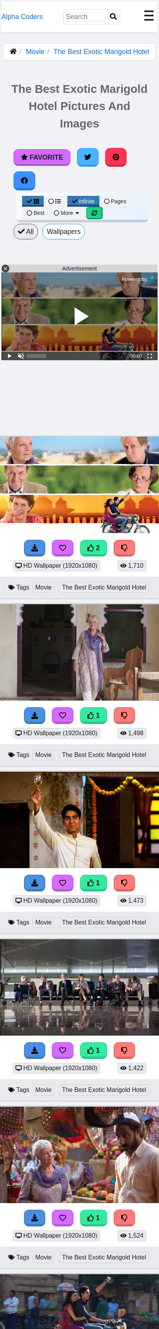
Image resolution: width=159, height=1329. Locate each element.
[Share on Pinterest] (116, 157)
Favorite (42, 157)
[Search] (113, 17)
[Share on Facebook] (24, 180)
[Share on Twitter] (88, 157)
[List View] (54, 201)
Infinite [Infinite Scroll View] (83, 201)
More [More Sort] (67, 213)
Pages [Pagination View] (115, 201)
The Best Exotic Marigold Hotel (101, 52)
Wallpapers (63, 231)
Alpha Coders (22, 17)
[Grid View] (33, 201)
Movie (35, 52)
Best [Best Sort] (35, 213)
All (26, 231)
